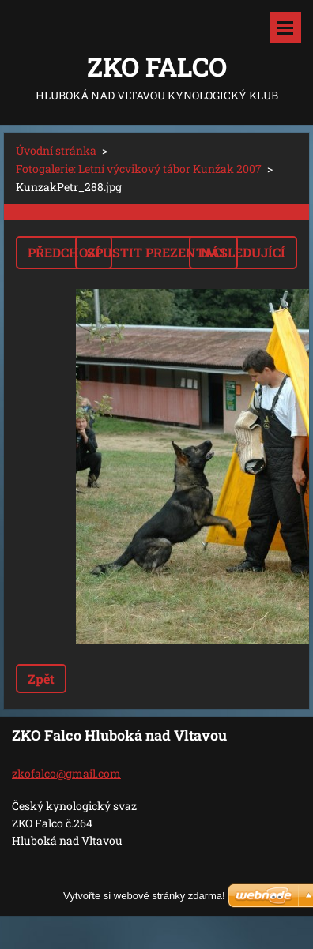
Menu (285, 27)
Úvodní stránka (56, 150)
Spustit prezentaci (156, 252)
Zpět (41, 678)
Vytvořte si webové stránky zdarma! (144, 896)
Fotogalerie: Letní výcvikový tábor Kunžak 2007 (139, 168)
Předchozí (64, 252)
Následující (243, 252)
